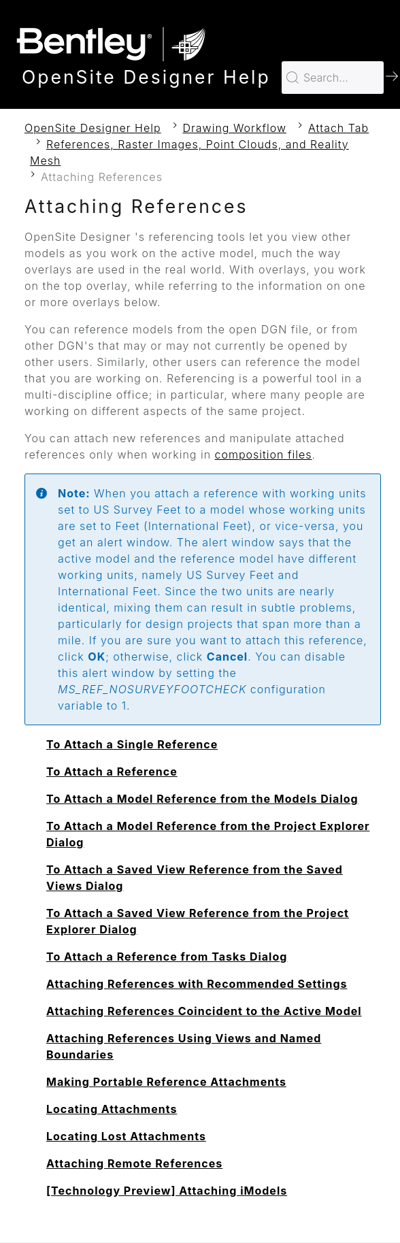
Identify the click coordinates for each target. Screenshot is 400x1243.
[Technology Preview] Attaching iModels (166, 1190)
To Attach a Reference (112, 771)
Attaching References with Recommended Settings (197, 984)
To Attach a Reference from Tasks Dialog (166, 956)
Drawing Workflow (234, 128)
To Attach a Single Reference (132, 744)
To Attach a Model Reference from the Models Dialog (202, 799)
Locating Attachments (111, 1109)
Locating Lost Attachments (126, 1136)
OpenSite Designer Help (92, 128)
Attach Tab (338, 128)
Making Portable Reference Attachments (166, 1082)
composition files (263, 454)
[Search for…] (333, 77)
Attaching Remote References (134, 1163)
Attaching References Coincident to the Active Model (204, 1011)
